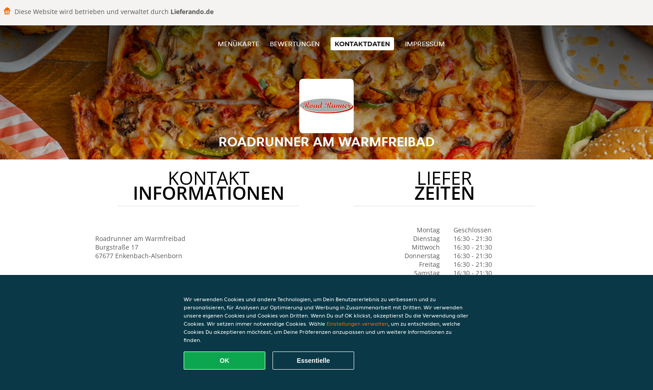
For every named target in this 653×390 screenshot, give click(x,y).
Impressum (425, 43)
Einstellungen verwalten (357, 323)
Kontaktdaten (362, 43)
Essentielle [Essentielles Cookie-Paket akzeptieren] (313, 360)
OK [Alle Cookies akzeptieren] (224, 360)
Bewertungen (295, 43)
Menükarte (238, 43)
